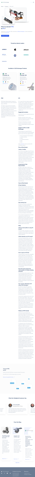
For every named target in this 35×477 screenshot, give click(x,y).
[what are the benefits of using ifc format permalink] (22, 229)
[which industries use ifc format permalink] (33, 236)
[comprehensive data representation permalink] (25, 165)
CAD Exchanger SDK (16, 475)
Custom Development (16, 474)
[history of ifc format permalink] (29, 310)
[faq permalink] (21, 225)
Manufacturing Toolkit (16, 473)
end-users (8, 31)
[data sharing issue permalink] (26, 202)
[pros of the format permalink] (28, 147)
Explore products (5, 35)
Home (2, 6)
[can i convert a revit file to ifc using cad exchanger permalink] (28, 285)
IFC (4, 28)
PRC (12, 27)
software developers (20, 31)
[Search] (31, 2)
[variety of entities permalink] (26, 149)
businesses (7, 32)
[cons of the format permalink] (28, 183)
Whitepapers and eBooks (27, 474)
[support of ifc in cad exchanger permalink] (24, 129)
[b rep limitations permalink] (26, 185)
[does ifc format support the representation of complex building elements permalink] (23, 271)
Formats (6, 6)
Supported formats (27, 473)
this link (22, 143)
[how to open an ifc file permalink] (29, 252)
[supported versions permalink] (28, 112)
